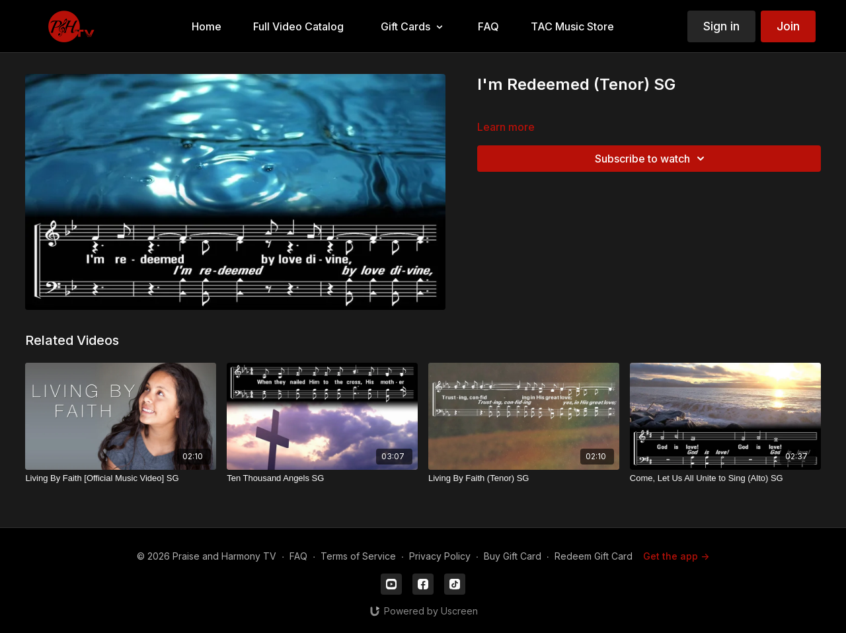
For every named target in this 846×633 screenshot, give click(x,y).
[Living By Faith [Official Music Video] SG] (120, 478)
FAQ (298, 556)
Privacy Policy (440, 556)
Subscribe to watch (652, 159)
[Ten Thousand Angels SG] (322, 478)
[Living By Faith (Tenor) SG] (523, 478)
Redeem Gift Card (594, 556)
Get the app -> (676, 556)
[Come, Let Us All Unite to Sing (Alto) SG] (725, 478)
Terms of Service (358, 556)
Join (788, 26)
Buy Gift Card (512, 556)
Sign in (721, 26)
